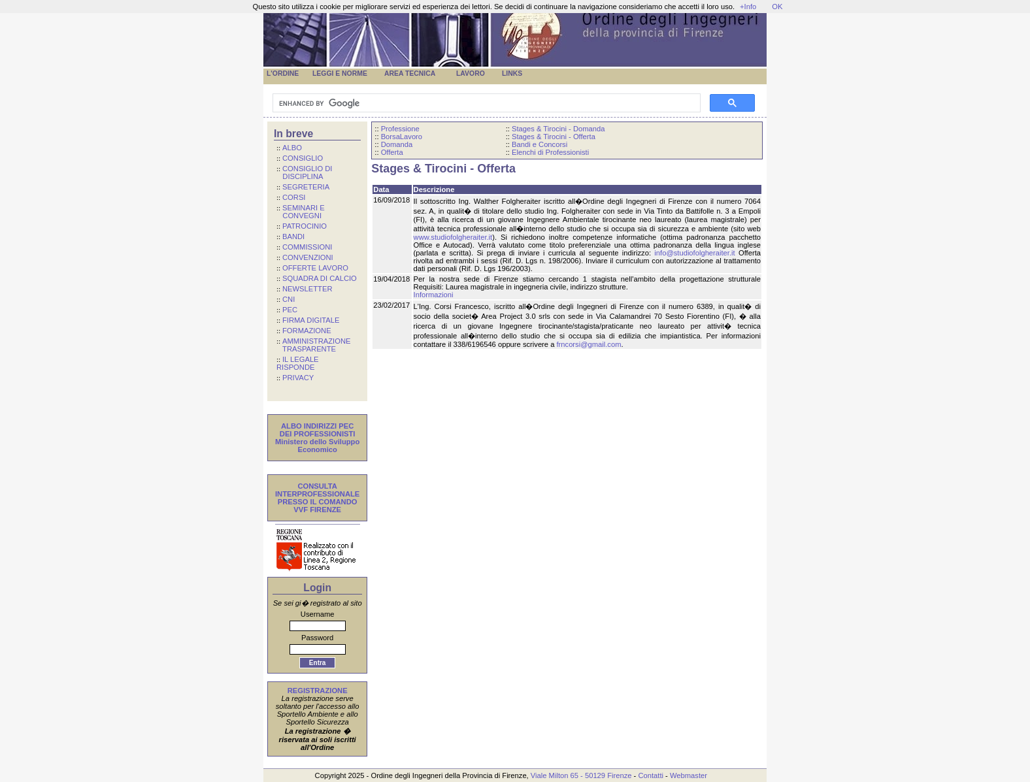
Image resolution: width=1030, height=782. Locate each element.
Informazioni (434, 295)
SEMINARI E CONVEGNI (300, 212)
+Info (748, 6)
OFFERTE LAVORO (315, 268)
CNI (288, 299)
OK (777, 6)
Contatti (650, 775)
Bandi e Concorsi (539, 144)
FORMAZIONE (306, 330)
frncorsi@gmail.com (588, 344)
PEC (289, 310)
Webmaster (688, 775)
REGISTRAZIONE (318, 690)
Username (318, 614)
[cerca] (485, 103)
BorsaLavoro (401, 136)
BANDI (293, 236)
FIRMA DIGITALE (310, 320)
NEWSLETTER (307, 289)
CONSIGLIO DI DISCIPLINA (304, 172)
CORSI (293, 197)
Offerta (392, 152)
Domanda (397, 144)
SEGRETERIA (305, 187)
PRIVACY (298, 378)
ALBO (292, 148)
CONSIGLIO (302, 158)
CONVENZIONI (307, 257)
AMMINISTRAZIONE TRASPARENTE (313, 345)
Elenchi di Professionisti (550, 152)
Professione (400, 129)
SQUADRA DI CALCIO (319, 278)
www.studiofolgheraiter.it (453, 237)
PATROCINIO (304, 226)
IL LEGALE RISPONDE (297, 363)
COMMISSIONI (307, 247)
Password (317, 638)
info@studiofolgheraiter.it (694, 253)
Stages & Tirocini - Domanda (558, 129)
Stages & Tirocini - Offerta (553, 136)
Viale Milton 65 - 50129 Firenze (581, 775)
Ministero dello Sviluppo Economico (317, 445)
